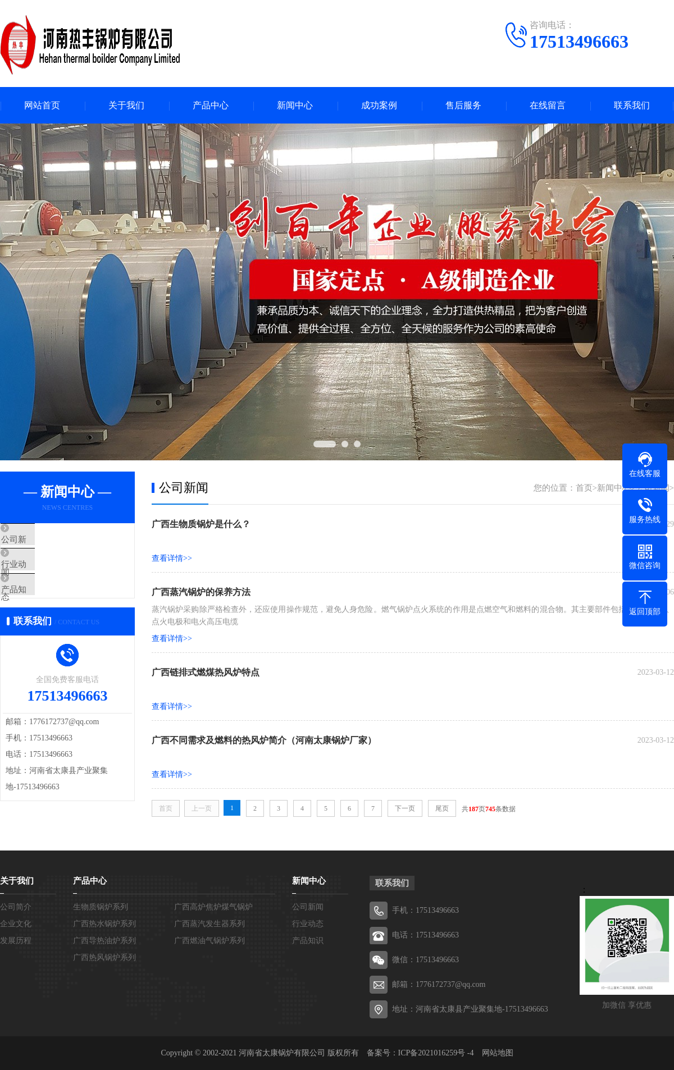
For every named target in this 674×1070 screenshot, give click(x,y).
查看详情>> (172, 558)
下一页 (405, 808)
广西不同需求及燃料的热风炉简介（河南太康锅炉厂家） (264, 740)
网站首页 (42, 105)
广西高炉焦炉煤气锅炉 (213, 907)
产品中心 (211, 105)
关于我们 (126, 105)
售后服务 (463, 105)
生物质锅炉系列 (100, 907)
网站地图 (497, 1053)
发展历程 (15, 940)
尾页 (442, 808)
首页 (584, 487)
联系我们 (632, 105)
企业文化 (15, 924)
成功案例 (379, 105)
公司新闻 (43, 540)
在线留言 (548, 105)
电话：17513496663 (425, 935)
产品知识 (43, 606)
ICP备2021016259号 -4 (436, 1053)
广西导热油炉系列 (104, 940)
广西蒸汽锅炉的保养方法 (201, 592)
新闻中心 (295, 105)
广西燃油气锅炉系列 (209, 940)
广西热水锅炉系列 (104, 924)
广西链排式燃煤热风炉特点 (205, 672)
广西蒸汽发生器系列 (209, 924)
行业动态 (43, 573)
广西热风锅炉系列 (104, 957)
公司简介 (15, 907)
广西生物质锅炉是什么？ (201, 524)
